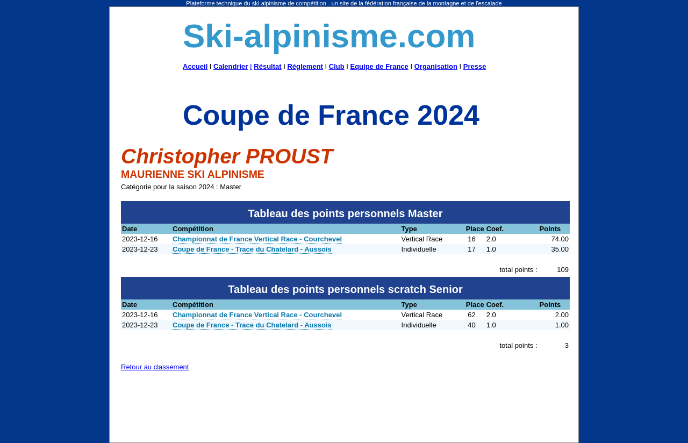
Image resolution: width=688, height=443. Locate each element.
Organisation (435, 66)
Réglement (304, 66)
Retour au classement (155, 367)
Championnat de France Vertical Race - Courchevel (257, 239)
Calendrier (230, 66)
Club (337, 66)
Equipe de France (379, 66)
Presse (474, 66)
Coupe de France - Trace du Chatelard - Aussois (252, 249)
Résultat (267, 66)
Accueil (195, 66)
